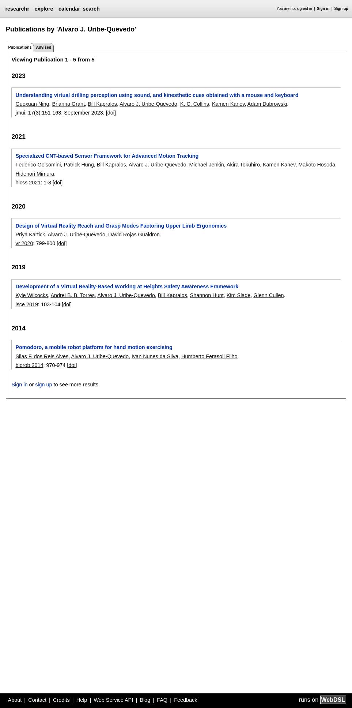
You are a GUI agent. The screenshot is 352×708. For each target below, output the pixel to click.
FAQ (162, 700)
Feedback (185, 700)
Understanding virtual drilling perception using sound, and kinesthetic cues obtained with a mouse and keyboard (156, 95)
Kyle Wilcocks (31, 295)
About (15, 700)
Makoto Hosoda (316, 165)
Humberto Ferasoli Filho (209, 356)
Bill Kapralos (102, 104)
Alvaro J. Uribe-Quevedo (148, 104)
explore (43, 9)
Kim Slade (239, 295)
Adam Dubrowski (267, 104)
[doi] (111, 113)
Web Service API (113, 700)
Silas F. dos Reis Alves (41, 356)
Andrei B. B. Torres (72, 295)
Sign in (323, 9)
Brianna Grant (68, 104)
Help (81, 700)
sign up (43, 384)
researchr (17, 9)
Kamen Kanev (228, 104)
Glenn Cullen (268, 295)
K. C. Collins (194, 104)
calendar (69, 9)
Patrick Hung (79, 165)
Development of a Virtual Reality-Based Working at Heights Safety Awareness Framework (126, 286)
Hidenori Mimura (34, 174)
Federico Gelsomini (38, 165)
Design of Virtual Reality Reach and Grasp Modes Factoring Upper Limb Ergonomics (121, 226)
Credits (61, 700)
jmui (20, 113)
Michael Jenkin (206, 165)
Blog (145, 700)
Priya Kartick (30, 234)
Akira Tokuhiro (243, 165)
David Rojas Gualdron (134, 234)
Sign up (341, 9)
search (91, 9)
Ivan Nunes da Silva (155, 356)
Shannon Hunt (207, 295)
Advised (43, 47)
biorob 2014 (29, 365)
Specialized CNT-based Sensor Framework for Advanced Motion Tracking (106, 156)
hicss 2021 (28, 183)
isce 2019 (26, 304)
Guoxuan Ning (32, 104)
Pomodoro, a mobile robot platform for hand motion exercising (93, 347)
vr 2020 (24, 243)
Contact (37, 700)
